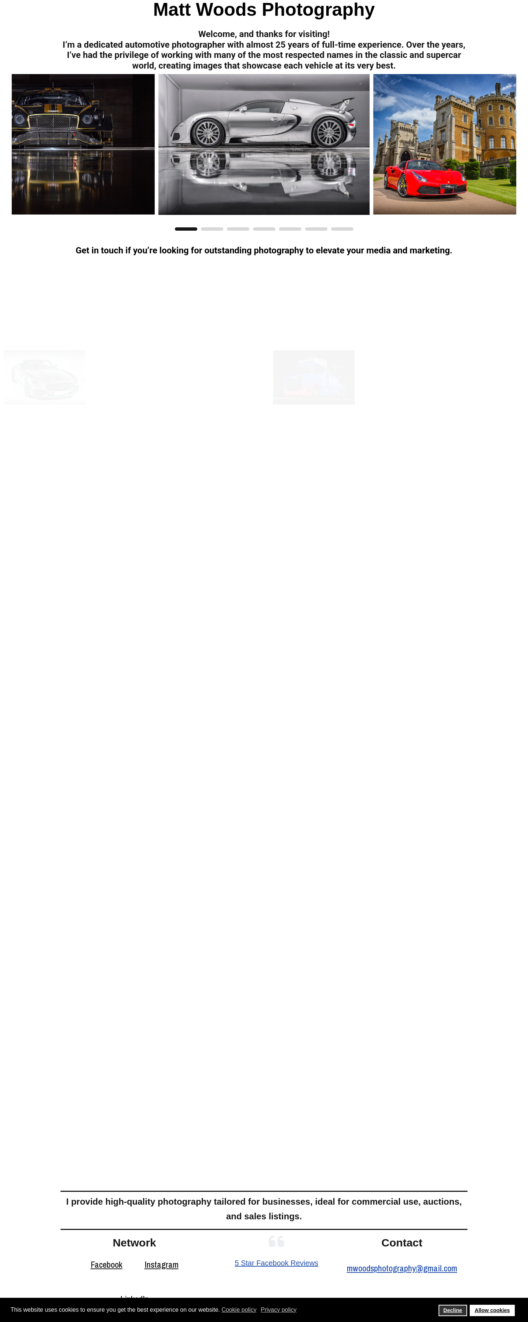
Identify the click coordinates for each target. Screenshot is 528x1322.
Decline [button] (452, 1310)
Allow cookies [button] (492, 1310)
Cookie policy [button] (238, 1310)
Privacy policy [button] (279, 1310)
